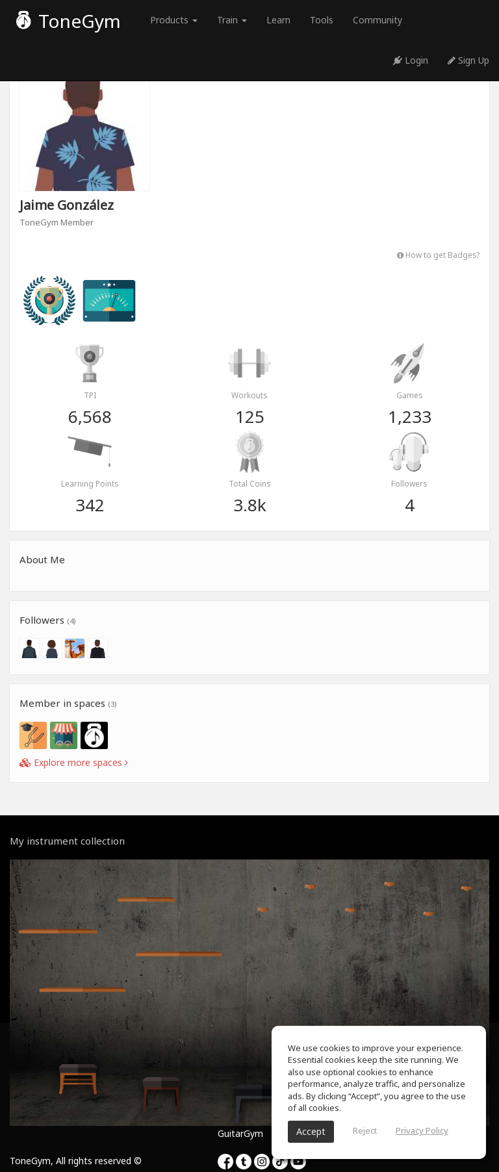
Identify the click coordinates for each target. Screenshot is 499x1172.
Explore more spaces (73, 762)
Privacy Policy (422, 1130)
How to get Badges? (438, 254)
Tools (321, 20)
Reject (365, 1130)
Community (377, 20)
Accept (311, 1131)
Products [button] (174, 20)
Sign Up (468, 60)
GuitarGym (240, 1133)
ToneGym (68, 20)
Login (410, 60)
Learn (278, 20)
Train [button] (232, 20)
